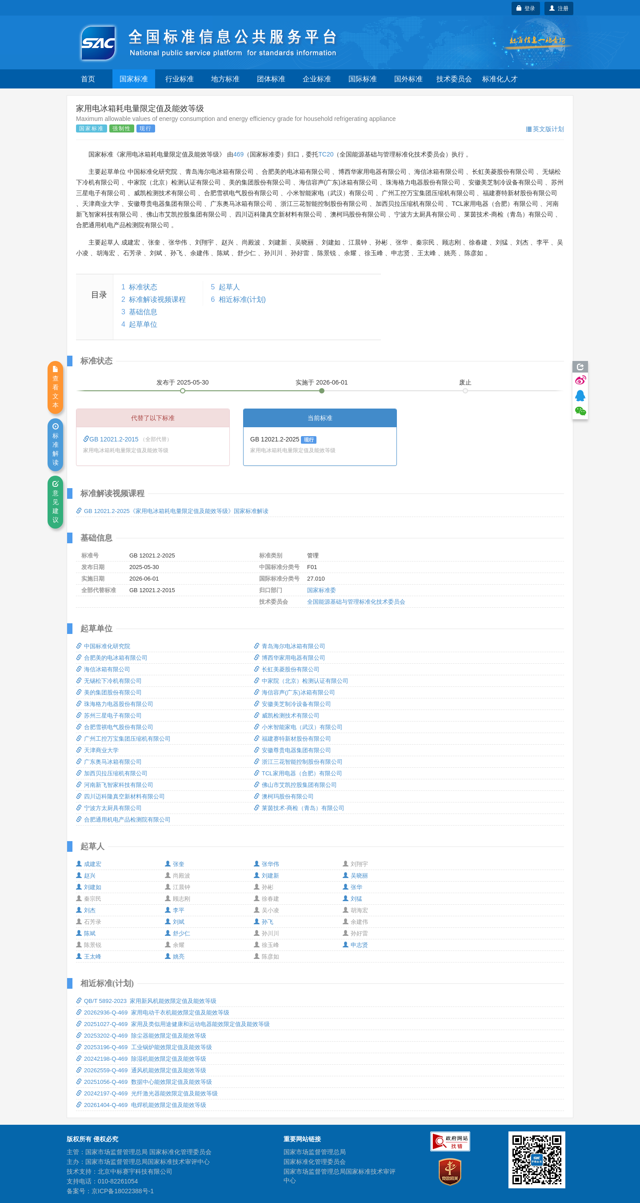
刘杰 (86, 910)
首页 (88, 79)
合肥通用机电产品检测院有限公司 (123, 819)
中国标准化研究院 (103, 646)
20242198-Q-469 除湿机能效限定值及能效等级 (141, 1058)
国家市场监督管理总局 (315, 1151)
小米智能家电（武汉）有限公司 (298, 727)
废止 (465, 382)
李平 (174, 910)
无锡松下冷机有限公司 (109, 681)
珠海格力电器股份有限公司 (114, 704)
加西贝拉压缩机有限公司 (112, 773)
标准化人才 (500, 79)
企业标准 (317, 79)
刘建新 (266, 875)
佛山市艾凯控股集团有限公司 (295, 785)
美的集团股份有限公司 (109, 692)
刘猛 (352, 898)
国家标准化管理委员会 (315, 1161)
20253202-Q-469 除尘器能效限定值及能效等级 (141, 1035)
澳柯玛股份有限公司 (284, 796)
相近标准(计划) (242, 299)
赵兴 (86, 875)
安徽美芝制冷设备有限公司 (292, 704)
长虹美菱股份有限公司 (287, 669)
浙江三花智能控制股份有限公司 (298, 761)
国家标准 (134, 79)
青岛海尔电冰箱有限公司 (289, 646)
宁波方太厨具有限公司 (109, 808)
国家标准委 (321, 590)
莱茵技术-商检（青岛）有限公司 (299, 808)
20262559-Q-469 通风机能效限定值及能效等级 (141, 1070)
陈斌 (86, 933)
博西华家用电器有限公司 (289, 657)
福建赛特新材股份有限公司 (292, 738)
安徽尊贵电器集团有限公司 (292, 750)
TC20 (325, 154)
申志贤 (355, 945)
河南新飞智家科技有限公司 (114, 785)
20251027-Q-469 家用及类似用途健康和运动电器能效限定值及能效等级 (173, 1024)
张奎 (174, 864)
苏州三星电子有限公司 (109, 715)
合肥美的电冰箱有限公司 (112, 657)
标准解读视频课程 (157, 299)
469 (238, 154)
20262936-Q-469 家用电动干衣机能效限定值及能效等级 (152, 1012)
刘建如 (88, 887)
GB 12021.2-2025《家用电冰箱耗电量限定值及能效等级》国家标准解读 (172, 511)
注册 (558, 8)
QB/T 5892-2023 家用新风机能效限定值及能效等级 (146, 1001)
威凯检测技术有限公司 (287, 715)
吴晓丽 (355, 875)
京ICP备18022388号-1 (123, 1191)
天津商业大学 (97, 750)
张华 (352, 887)
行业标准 (179, 79)
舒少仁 (177, 933)
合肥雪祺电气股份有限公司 (114, 727)
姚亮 (174, 956)
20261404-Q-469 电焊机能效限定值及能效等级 (141, 1105)
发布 (182, 382)
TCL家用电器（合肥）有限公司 (298, 773)
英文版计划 (545, 128)
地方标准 (225, 79)
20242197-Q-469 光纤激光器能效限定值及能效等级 (147, 1093)
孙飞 (263, 921)
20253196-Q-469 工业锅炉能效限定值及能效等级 (144, 1047)
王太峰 (88, 956)
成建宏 (88, 864)
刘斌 (174, 921)
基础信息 (143, 312)
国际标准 (362, 79)
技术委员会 (454, 79)
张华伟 (266, 864)
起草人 (229, 287)
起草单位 (143, 324)
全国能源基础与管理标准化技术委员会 (356, 601)
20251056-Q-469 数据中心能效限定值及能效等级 (144, 1082)
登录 (526, 8)
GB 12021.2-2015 (111, 439)
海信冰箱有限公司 (103, 669)
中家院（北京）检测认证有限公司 (301, 681)
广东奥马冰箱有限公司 (109, 761)
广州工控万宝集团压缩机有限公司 (123, 738)
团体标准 (271, 79)
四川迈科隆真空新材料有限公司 (120, 796)
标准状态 (143, 287)
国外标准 (408, 79)
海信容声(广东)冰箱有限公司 (294, 692)
